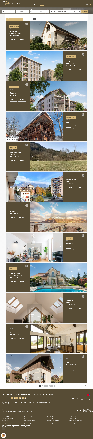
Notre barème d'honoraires (42, 402)
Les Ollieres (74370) (28, 423)
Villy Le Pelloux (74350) (29, 416)
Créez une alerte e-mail (15, 19)
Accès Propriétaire (5, 403)
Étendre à (74, 9)
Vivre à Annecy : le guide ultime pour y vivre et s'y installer (15, 426)
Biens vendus (65, 4)
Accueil (25, 4)
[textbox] (60, 11)
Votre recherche (5, 9)
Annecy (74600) (5, 420)
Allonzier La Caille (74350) (52, 423)
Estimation (56, 4)
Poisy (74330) (4, 422)
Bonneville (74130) (73, 422)
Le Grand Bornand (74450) (53, 420)
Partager (22, 39)
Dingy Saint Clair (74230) (29, 420)
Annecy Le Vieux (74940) (7, 418)
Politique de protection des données (18, 402)
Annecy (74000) (5, 416)
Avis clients (74, 4)
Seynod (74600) (72, 423)
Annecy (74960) (50, 418)
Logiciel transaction (86, 409)
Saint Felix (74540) (51, 422)
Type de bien (18, 9)
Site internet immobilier (87, 410)
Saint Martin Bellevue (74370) (75, 420)
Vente (48, 4)
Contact (82, 4)
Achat (42, 4)
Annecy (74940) (5, 423)
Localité (51, 9)
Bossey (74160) (27, 422)
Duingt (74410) (27, 418)
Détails (13, 39)
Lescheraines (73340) (73, 416)
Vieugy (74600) (50, 416)
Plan (50, 402)
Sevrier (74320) (72, 418)
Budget (31, 9)
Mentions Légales (5, 402)
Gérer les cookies (30, 402)
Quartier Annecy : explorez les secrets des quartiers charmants (16, 425)
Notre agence (33, 4)
